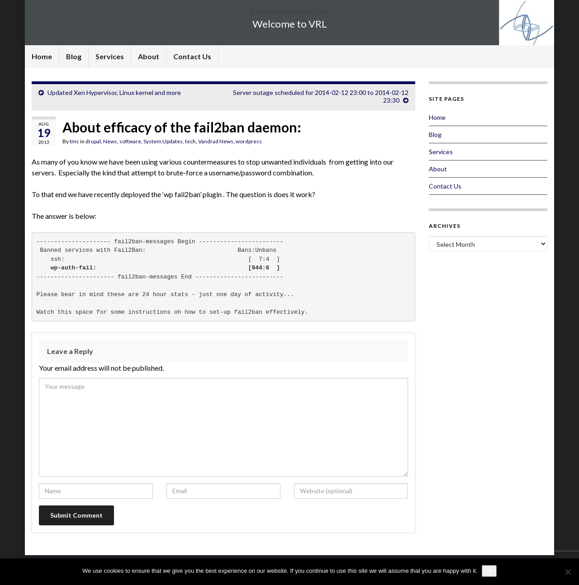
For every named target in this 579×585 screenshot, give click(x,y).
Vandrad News (215, 141)
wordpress (249, 141)
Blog (73, 56)
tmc (74, 141)
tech (190, 141)
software (130, 141)
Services (109, 56)
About (148, 56)
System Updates (163, 141)
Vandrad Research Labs (289, 9)
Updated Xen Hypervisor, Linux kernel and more (114, 92)
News (110, 141)
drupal (93, 141)
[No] (567, 571)
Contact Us (192, 56)
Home (42, 56)
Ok (489, 570)
